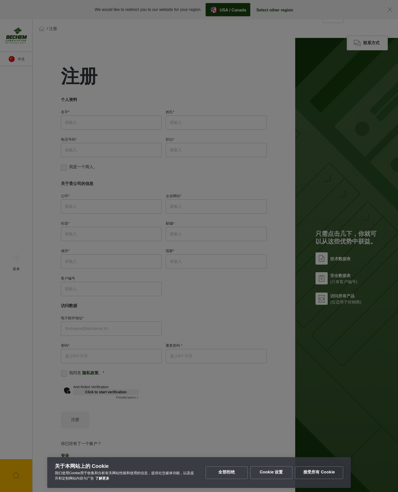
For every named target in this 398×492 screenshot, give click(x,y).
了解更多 (102, 479)
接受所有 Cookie (319, 473)
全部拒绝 (226, 473)
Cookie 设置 (271, 473)
